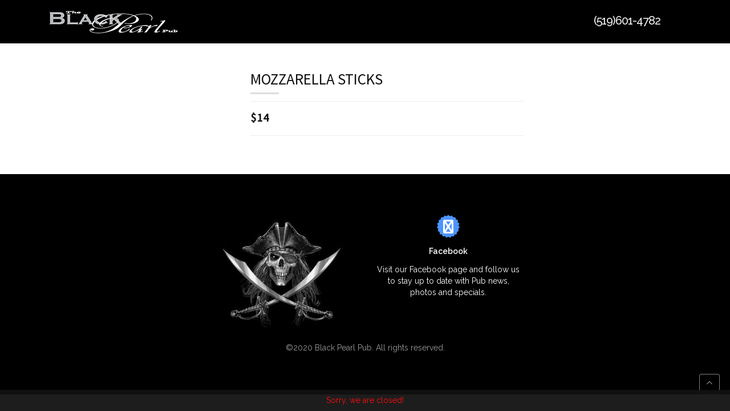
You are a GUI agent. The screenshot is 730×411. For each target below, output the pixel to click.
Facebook (448, 251)
